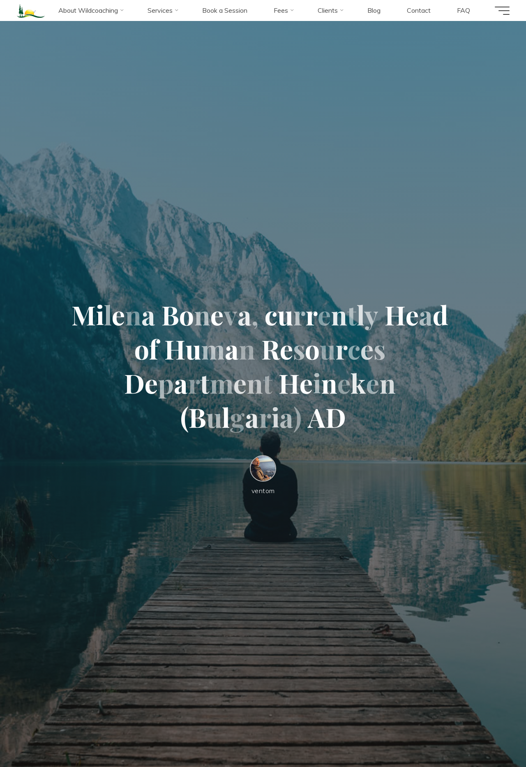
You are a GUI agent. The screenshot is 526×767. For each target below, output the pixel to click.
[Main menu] (502, 11)
